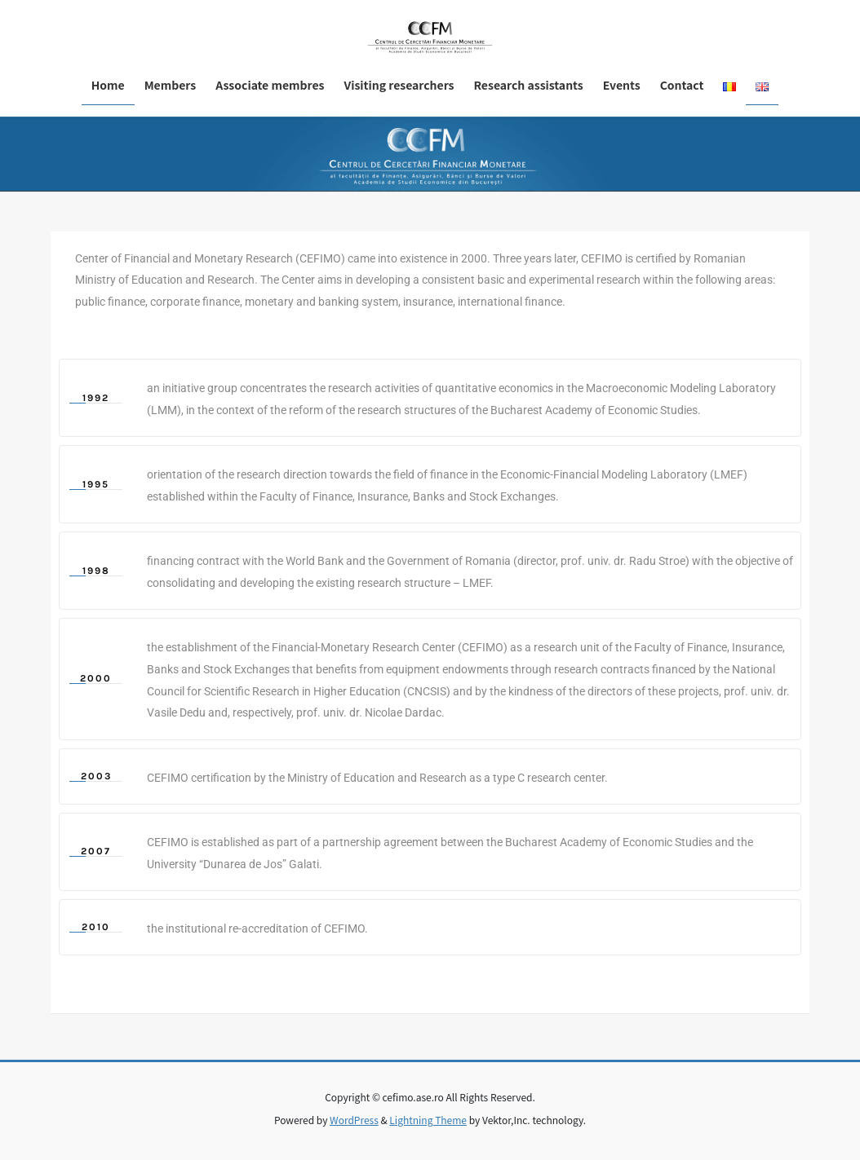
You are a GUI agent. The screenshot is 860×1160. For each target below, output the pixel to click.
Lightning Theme (428, 1120)
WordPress (354, 1120)
